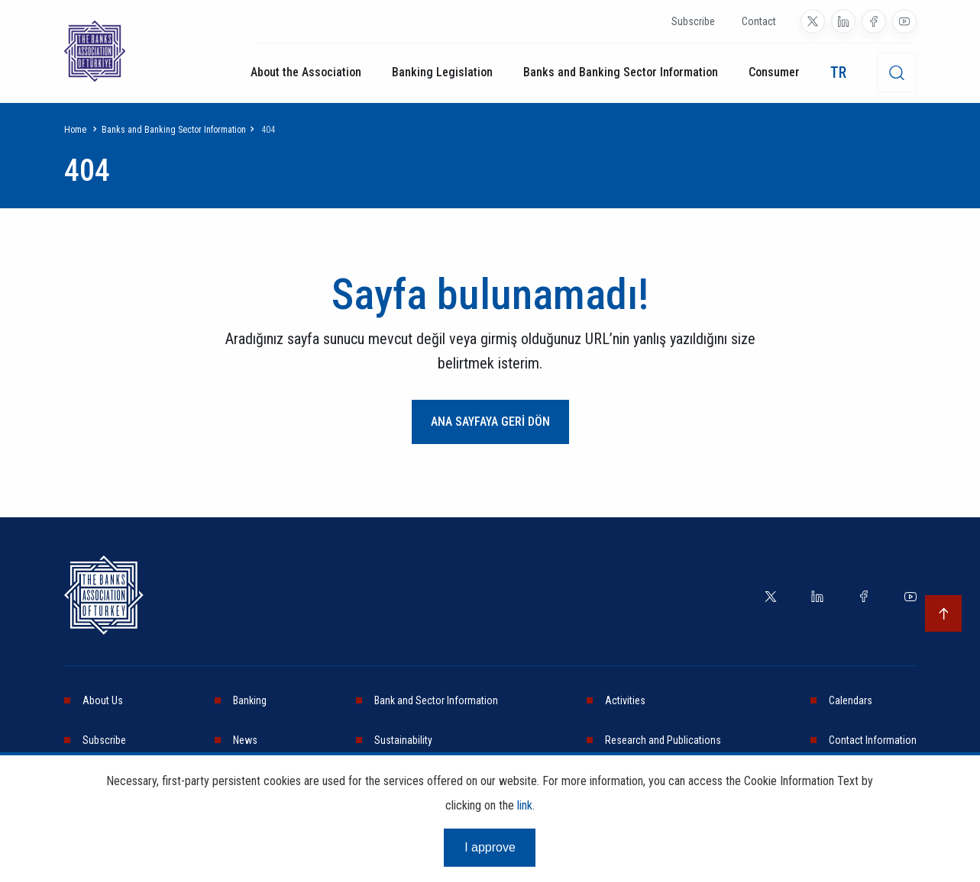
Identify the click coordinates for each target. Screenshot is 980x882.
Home (75, 129)
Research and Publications (663, 740)
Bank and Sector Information (436, 700)
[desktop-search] (897, 72)
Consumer (774, 72)
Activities (625, 700)
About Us (102, 700)
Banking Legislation (442, 72)
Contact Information (873, 740)
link (524, 805)
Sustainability (403, 740)
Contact (759, 21)
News (245, 740)
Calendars (850, 700)
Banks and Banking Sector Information (620, 72)
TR (838, 72)
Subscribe (693, 21)
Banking (250, 700)
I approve (490, 847)
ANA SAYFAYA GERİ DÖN (490, 421)
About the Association (306, 72)
